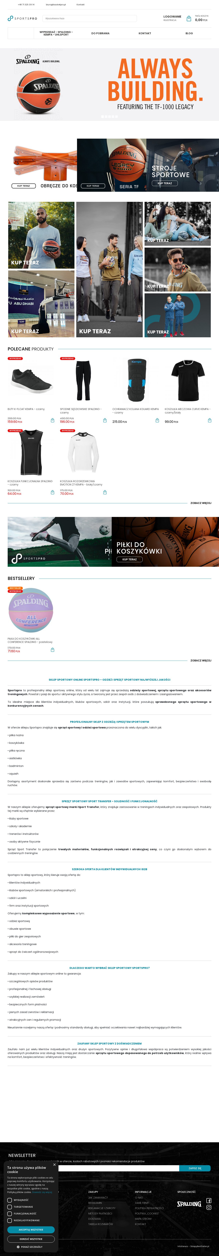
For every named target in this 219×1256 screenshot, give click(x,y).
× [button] (54, 1165)
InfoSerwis (183, 1246)
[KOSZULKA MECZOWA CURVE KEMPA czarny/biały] (188, 410)
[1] (106, 116)
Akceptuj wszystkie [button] (31, 1229)
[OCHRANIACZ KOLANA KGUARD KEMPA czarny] (135, 410)
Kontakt (80, 4)
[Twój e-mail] (93, 1168)
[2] (109, 116)
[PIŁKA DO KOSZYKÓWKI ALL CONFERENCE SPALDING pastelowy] (30, 640)
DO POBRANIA (100, 33)
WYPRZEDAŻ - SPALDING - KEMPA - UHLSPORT (56, 33)
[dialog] (31, 1206)
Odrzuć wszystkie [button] (31, 1239)
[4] (116, 116)
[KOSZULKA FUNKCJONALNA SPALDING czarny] (30, 482)
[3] (113, 116)
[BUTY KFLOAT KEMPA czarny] (26, 409)
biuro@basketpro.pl (56, 4)
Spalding (21, 33)
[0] (102, 116)
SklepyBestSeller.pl (199, 1246)
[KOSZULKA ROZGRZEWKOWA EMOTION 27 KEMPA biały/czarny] (81, 482)
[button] (52, 420)
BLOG (189, 33)
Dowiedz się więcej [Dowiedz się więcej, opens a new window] (42, 1192)
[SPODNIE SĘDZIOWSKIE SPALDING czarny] (81, 410)
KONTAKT (145, 33)
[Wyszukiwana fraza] (86, 18)
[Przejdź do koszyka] (201, 18)
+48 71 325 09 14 (26, 4)
